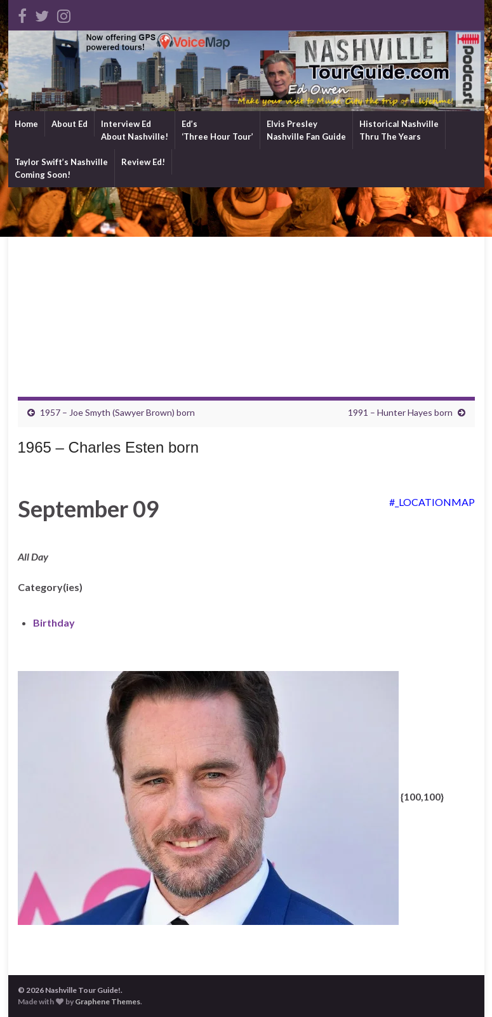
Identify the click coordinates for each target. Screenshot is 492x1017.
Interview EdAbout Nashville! (134, 130)
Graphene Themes (107, 1001)
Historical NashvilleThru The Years (399, 130)
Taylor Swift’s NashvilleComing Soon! (61, 168)
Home (26, 124)
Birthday (54, 622)
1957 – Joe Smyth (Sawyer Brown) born (117, 412)
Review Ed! (143, 162)
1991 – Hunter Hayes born (400, 412)
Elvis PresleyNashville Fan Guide (306, 130)
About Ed (69, 124)
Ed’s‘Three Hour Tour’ (217, 130)
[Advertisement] (246, 282)
